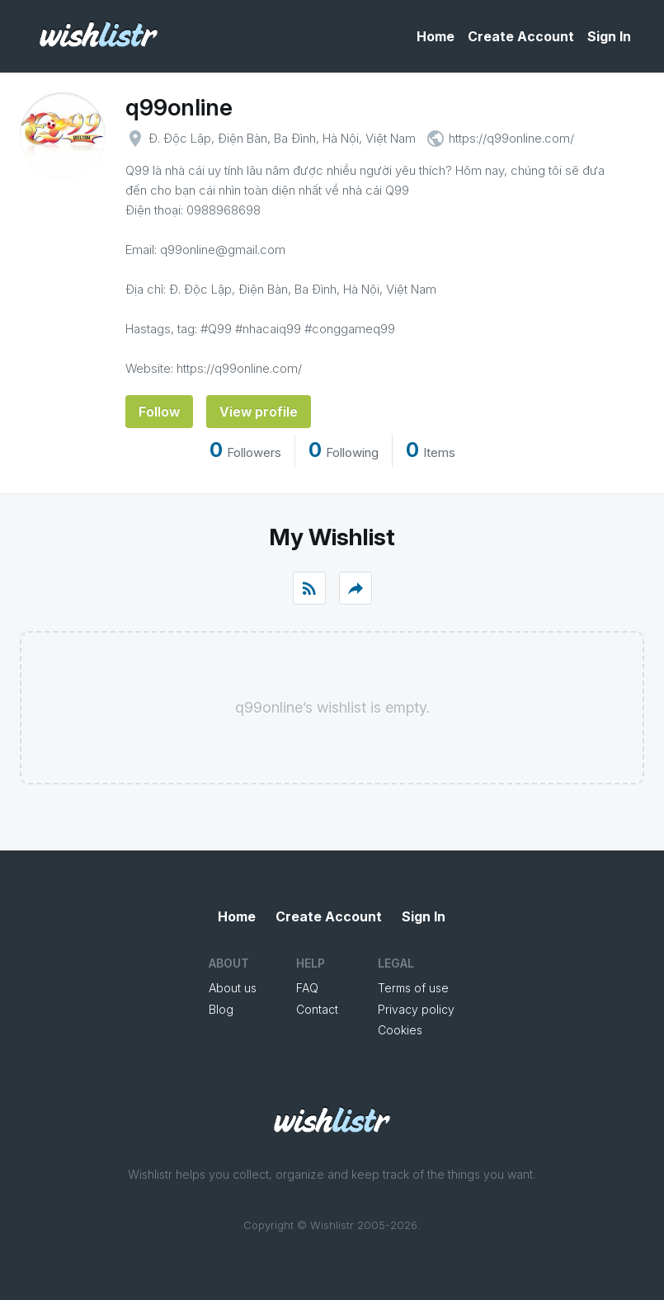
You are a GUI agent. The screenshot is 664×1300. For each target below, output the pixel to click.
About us (233, 988)
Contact (317, 1009)
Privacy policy (416, 1009)
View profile (258, 411)
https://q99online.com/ (511, 138)
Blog (221, 1009)
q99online (179, 107)
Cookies (400, 1030)
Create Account (521, 36)
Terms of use (413, 988)
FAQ (307, 988)
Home (435, 36)
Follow (159, 411)
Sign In (609, 36)
